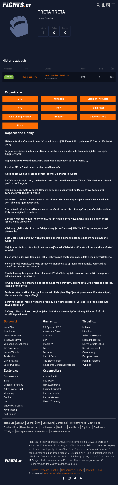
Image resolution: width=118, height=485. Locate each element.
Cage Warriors (98, 116)
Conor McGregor (13, 335)
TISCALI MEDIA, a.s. (50, 473)
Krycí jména (10, 410)
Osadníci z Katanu (13, 385)
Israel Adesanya (12, 340)
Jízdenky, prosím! (13, 405)
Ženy (37, 423)
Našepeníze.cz (24, 431)
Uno (6, 401)
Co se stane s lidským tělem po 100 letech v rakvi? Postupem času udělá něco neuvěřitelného (58, 257)
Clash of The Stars (98, 99)
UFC (20, 99)
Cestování (48, 423)
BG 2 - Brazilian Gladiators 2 (57, 75)
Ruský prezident (91, 348)
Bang (7, 380)
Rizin (20, 125)
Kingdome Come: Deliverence (59, 365)
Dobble (7, 397)
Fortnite (47, 352)
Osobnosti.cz (11, 427)
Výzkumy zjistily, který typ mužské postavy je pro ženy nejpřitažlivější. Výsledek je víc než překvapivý (56, 230)
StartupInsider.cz (60, 431)
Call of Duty (49, 356)
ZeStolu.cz (94, 423)
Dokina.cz (99, 427)
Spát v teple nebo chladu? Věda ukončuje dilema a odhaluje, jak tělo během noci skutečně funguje (56, 240)
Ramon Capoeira (29, 77)
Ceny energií (89, 352)
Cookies (55, 470)
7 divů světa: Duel (13, 389)
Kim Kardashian (51, 393)
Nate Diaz (9, 327)
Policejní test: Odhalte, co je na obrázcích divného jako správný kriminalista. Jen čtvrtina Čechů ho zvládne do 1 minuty (55, 265)
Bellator (59, 116)
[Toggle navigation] (113, 5)
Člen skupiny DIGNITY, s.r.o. (69, 473)
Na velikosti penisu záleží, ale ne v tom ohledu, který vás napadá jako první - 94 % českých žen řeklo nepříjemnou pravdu (57, 201)
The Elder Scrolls (52, 360)
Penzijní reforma (91, 360)
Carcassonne (11, 376)
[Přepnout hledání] (98, 5)
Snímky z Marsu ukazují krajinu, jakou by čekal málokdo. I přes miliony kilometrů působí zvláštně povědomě (55, 313)
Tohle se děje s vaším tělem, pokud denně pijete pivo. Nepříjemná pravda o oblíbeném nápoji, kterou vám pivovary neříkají (58, 294)
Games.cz (61, 423)
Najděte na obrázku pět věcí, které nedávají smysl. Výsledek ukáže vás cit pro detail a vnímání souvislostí (58, 249)
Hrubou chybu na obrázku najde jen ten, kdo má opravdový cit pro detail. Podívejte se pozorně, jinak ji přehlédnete (59, 285)
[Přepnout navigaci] (103, 5)
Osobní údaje (68, 470)
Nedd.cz (62, 427)
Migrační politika (91, 340)
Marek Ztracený (51, 401)
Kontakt (89, 470)
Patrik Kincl (10, 356)
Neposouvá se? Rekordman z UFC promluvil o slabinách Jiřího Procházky (46, 160)
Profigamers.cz (77, 423)
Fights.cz (86, 427)
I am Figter (98, 107)
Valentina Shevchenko (16, 344)
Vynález (86, 365)
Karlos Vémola (11, 352)
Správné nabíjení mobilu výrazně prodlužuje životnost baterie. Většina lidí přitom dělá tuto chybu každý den (56, 304)
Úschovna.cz (48, 427)
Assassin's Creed (52, 331)
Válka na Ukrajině (91, 335)
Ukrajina (87, 331)
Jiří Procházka (11, 348)
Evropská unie (90, 356)
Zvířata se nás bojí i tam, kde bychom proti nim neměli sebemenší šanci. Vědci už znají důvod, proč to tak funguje (58, 182)
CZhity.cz (9, 431)
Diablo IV (48, 344)
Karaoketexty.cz (29, 427)
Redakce (44, 470)
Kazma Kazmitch (52, 389)
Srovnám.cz (41, 431)
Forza (46, 348)
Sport (29, 423)
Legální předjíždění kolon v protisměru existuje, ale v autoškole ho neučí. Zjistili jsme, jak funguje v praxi (56, 153)
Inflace (86, 327)
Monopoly (9, 393)
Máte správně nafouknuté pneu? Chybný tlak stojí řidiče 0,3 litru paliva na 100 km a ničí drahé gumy (58, 143)
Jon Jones (9, 331)
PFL (20, 107)
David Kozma (11, 360)
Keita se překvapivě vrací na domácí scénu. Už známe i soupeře (41, 174)
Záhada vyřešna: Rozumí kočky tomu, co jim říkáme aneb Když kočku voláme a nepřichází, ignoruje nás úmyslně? (56, 220)
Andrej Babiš (50, 376)
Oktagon (59, 99)
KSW (59, 107)
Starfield (47, 335)
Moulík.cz (74, 427)
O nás (99, 470)
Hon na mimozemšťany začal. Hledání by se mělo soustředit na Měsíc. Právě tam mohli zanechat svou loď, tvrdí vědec (54, 192)
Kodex (80, 470)
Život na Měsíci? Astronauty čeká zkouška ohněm (33, 167)
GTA (45, 340)
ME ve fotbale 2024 (93, 344)
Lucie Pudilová (12, 365)
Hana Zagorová (51, 385)
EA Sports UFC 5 (52, 327)
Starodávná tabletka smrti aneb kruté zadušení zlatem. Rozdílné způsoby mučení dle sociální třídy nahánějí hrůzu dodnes (58, 211)
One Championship (20, 116)
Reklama (33, 470)
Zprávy (20, 423)
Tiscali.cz (9, 423)
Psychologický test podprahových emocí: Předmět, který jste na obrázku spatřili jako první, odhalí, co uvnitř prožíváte (57, 275)
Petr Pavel (48, 380)
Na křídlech (10, 414)
